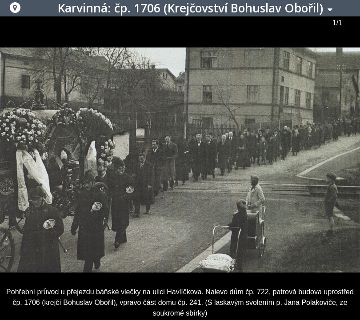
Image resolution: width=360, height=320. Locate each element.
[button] (15, 7)
